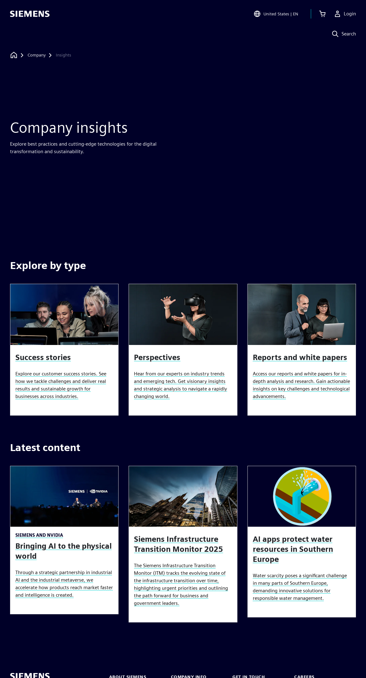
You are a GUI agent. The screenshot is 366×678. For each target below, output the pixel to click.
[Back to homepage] (14, 55)
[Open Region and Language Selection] (276, 14)
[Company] (37, 55)
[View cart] (322, 14)
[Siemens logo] (30, 14)
